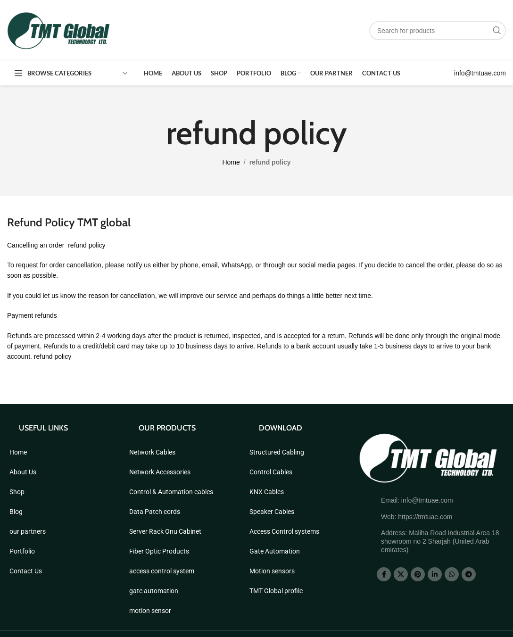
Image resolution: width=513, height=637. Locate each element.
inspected (246, 335)
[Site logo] (59, 30)
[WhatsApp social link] (452, 574)
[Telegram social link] (469, 574)
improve (192, 295)
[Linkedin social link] (435, 574)
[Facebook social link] (384, 574)
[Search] (437, 30)
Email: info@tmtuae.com (417, 500)
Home (231, 162)
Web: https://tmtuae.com (416, 517)
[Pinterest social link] (418, 574)
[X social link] (401, 574)
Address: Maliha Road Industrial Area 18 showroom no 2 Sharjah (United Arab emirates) (440, 541)
